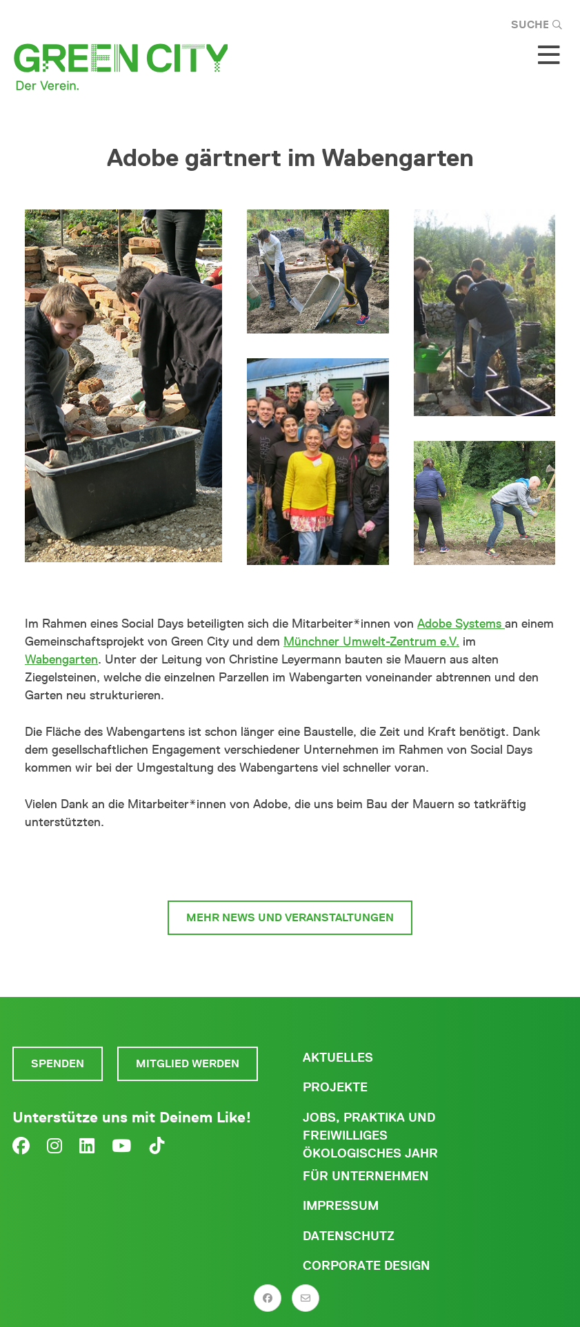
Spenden (57, 1063)
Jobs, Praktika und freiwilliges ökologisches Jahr (370, 1135)
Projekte (335, 1087)
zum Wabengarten (290, 865)
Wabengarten (61, 659)
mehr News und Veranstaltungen (290, 917)
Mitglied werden (187, 1063)
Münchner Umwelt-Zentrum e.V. (371, 641)
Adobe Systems (461, 623)
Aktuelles (338, 1057)
